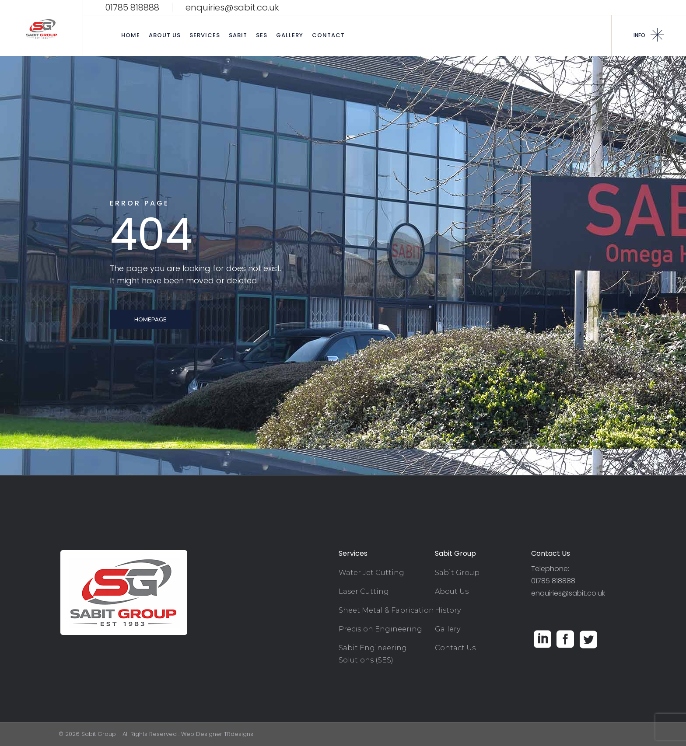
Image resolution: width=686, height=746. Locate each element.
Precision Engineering (380, 629)
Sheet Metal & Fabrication (386, 610)
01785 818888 (132, 7)
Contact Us (455, 648)
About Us (452, 591)
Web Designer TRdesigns (217, 734)
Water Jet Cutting (371, 572)
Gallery (447, 629)
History (448, 610)
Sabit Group (457, 572)
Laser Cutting (364, 591)
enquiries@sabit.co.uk (232, 7)
